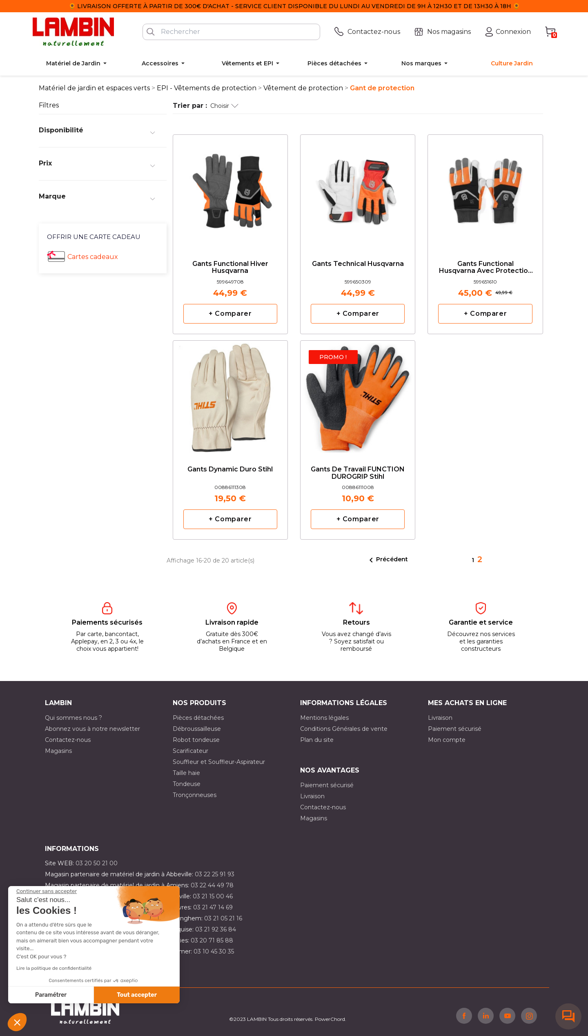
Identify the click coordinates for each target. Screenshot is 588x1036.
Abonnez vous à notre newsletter (92, 728)
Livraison (440, 717)
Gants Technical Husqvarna (358, 264)
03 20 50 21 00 (97, 863)
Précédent (387, 560)
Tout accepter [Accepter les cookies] (137, 994)
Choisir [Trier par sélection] (224, 105)
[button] (17, 1022)
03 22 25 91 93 (214, 874)
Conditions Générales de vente (344, 728)
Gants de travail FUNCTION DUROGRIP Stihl (358, 473)
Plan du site (317, 740)
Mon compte (447, 740)
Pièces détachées (198, 717)
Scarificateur (190, 751)
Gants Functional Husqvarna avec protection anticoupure (485, 267)
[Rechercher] (231, 32)
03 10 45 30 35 (214, 951)
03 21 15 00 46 (213, 896)
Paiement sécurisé (454, 728)
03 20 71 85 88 (212, 940)
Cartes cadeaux (92, 257)
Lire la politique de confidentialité (53, 968)
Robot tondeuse (196, 740)
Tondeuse (186, 784)
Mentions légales (324, 717)
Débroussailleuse (197, 728)
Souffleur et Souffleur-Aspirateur (219, 762)
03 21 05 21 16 (223, 918)
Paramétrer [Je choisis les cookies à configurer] (51, 994)
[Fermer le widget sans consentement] (46, 891)
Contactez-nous (68, 740)
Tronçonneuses (194, 795)
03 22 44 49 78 (212, 885)
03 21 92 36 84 (215, 929)
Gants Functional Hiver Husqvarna (230, 267)
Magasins (58, 751)
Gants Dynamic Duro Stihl (230, 469)
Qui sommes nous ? (73, 717)
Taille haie (186, 773)
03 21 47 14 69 (213, 907)
